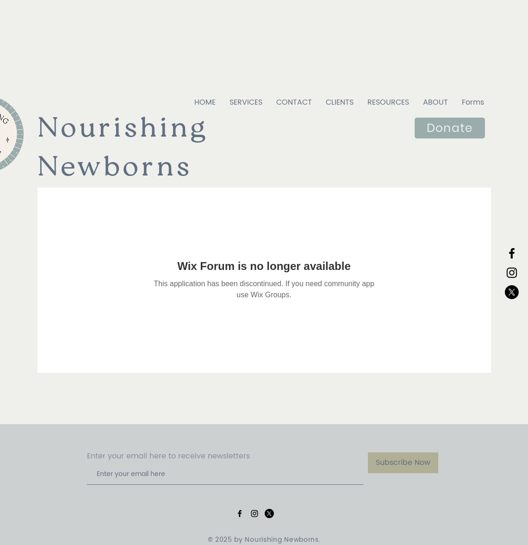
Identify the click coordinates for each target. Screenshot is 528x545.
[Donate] (450, 128)
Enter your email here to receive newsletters (168, 456)
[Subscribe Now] (403, 462)
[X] (512, 292)
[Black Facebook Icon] (512, 253)
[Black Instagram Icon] (512, 273)
